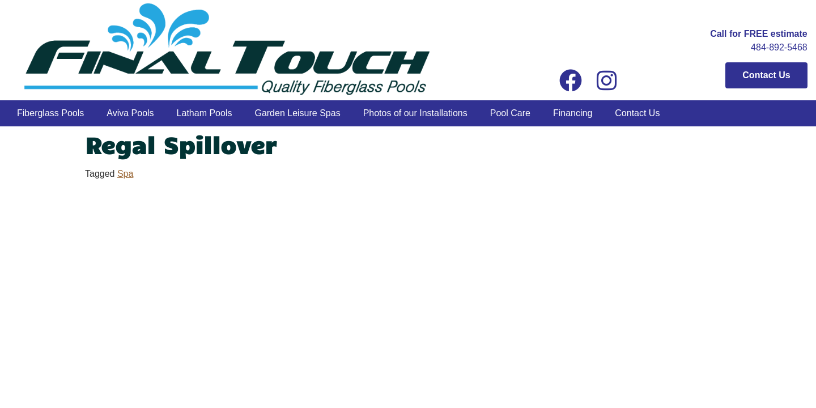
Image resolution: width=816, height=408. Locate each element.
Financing (572, 113)
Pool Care (510, 113)
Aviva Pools (130, 113)
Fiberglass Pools (50, 113)
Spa (125, 173)
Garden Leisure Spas (297, 113)
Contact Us (637, 113)
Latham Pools (204, 113)
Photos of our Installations (415, 113)
